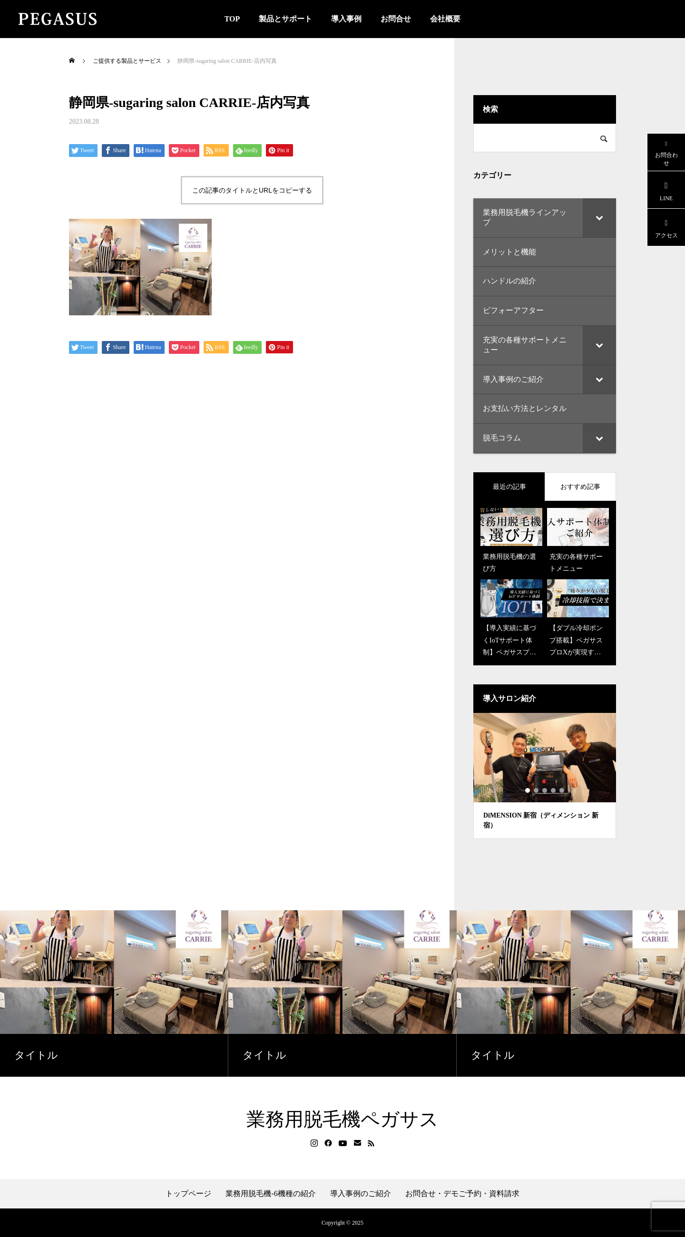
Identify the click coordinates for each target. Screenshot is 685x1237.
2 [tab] (536, 790)
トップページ (188, 1194)
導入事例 (346, 19)
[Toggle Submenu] (599, 217)
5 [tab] (562, 790)
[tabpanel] (544, 776)
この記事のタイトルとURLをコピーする (252, 190)
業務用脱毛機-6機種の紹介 (270, 1194)
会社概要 (445, 19)
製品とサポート (285, 19)
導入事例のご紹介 (360, 1194)
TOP (232, 19)
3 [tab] (545, 790)
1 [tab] (528, 790)
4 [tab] (554, 790)
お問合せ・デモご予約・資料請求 (462, 1194)
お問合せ (396, 19)
